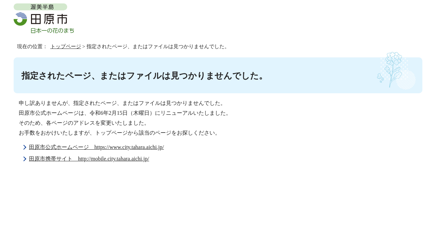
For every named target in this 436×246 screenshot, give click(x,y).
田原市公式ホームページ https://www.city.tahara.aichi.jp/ (96, 147)
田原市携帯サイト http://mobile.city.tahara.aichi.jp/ (89, 159)
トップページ (65, 46)
